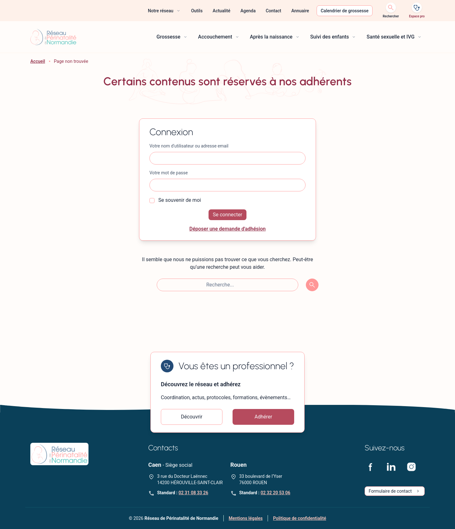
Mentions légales (246, 518)
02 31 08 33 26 (193, 492)
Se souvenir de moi (175, 200)
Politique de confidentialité (299, 518)
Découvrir (192, 417)
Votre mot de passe (168, 172)
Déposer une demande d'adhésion (227, 229)
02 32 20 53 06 (275, 492)
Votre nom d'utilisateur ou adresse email (188, 145)
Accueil (37, 61)
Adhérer (263, 417)
